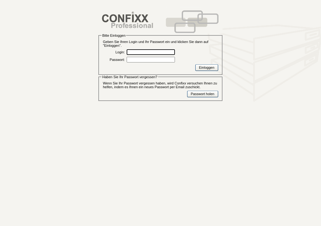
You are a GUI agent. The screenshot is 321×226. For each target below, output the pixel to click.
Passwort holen (202, 94)
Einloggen (206, 67)
